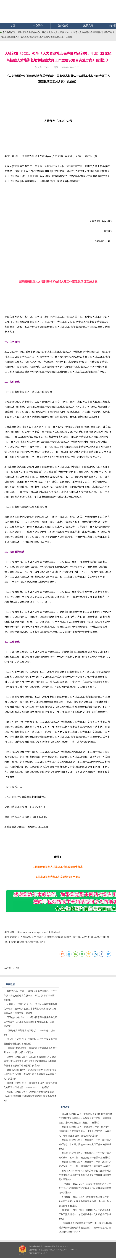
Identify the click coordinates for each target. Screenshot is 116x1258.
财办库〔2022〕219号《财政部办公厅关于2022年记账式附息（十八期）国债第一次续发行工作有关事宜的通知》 (85, 1144)
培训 (90, 937)
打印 (8, 968)
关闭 (16, 968)
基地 (96, 937)
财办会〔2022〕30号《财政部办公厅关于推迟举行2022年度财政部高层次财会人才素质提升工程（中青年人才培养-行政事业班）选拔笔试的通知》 (85, 1131)
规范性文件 (48, 32)
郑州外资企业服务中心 (29, 32)
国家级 (68, 937)
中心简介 (38, 25)
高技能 (76, 937)
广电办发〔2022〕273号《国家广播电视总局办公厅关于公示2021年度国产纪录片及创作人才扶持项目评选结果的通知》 (85, 1188)
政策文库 (88, 25)
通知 (42, 942)
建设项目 (22, 942)
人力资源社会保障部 (43, 937)
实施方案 (33, 942)
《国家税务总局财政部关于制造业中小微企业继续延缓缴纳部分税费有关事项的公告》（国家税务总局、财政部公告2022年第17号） (85, 1227)
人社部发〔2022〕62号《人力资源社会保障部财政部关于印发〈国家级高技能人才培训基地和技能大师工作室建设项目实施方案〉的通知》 (30, 1008)
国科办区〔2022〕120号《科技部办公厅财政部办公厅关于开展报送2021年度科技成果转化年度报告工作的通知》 (85, 1214)
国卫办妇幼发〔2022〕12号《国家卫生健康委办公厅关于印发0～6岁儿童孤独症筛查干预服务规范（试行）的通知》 (30, 1021)
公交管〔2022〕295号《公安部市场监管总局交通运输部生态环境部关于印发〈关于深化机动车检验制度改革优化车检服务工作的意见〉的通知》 (30, 1061)
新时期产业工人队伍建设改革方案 (63, 166)
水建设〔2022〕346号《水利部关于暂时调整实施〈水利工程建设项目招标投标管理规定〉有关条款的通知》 (30, 1096)
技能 (102, 937)
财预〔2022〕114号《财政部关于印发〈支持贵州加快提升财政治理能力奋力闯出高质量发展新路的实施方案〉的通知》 (30, 1074)
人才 (84, 937)
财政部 (59, 937)
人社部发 (25, 937)
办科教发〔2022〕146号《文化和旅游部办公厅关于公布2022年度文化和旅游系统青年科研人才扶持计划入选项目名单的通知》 (85, 1201)
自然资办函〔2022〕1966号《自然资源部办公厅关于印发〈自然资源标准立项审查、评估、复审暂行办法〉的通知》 (30, 995)
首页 (12, 25)
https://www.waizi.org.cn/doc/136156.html (38, 932)
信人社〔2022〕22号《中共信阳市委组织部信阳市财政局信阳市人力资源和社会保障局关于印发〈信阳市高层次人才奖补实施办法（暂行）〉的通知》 (85, 1118)
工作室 (12, 942)
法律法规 (63, 25)
